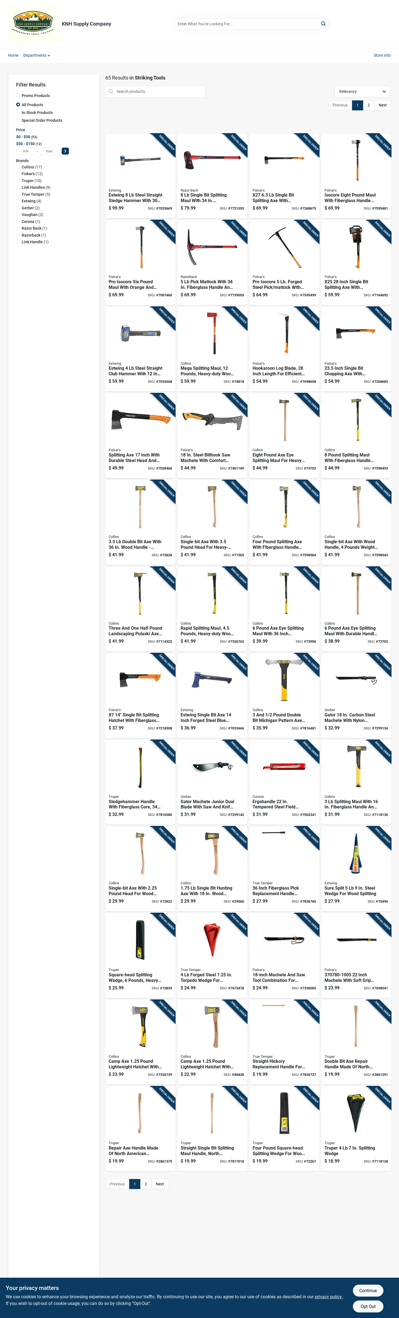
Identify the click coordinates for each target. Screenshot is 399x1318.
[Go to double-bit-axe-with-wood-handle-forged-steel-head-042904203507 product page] (140, 522)
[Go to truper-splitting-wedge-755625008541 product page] (356, 1128)
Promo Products (36, 95)
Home (13, 55)
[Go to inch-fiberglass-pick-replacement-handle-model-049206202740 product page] (284, 868)
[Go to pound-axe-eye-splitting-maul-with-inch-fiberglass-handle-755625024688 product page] (284, 609)
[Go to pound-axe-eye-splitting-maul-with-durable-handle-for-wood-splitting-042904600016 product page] (356, 609)
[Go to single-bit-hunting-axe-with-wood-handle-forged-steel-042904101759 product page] (212, 868)
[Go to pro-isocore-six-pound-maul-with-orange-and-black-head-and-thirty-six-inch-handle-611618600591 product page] (140, 262)
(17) (32, 167)
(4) (31, 201)
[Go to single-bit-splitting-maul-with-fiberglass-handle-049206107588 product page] (212, 176)
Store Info (382, 55)
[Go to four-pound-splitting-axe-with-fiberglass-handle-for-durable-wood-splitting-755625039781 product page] (284, 522)
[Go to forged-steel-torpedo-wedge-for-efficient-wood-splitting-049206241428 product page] (212, 955)
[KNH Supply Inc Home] (33, 24)
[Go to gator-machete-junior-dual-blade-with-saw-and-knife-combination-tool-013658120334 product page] (212, 782)
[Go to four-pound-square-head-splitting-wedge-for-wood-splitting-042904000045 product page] (284, 1128)
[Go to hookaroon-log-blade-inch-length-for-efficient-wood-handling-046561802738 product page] (284, 349)
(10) (32, 180)
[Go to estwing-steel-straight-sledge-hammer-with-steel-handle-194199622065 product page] (140, 176)
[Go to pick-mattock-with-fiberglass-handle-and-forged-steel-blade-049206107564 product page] (212, 262)
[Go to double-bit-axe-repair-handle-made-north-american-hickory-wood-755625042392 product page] (356, 1042)
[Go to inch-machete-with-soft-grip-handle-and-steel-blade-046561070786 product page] (356, 955)
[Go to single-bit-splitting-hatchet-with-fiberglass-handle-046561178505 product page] (140, 695)
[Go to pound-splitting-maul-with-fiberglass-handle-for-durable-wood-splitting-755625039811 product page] (356, 435)
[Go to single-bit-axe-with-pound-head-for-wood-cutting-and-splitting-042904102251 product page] (140, 868)
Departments (34, 55)
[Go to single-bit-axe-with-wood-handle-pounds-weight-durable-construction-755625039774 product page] (356, 522)
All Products (32, 104)
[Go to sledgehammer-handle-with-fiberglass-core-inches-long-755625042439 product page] (140, 782)
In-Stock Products (37, 112)
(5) (36, 194)
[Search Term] (251, 23)
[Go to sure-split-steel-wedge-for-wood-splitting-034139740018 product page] (356, 868)
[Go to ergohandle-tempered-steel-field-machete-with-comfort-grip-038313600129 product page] (284, 782)
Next (383, 105)
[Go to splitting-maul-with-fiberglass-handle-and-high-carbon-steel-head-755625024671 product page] (356, 782)
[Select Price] (65, 151)
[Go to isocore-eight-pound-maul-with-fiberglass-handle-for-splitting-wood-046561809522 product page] (356, 176)
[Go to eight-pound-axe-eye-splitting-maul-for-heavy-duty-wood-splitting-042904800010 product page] (284, 435)
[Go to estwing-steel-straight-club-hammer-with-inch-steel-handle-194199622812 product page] (140, 349)
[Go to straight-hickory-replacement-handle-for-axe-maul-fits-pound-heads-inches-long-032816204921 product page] (284, 1042)
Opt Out (368, 1306)
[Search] (324, 23)
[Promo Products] (18, 95)
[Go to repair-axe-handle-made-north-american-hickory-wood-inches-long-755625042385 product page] (140, 1128)
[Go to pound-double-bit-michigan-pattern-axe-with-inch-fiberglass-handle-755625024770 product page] (284, 695)
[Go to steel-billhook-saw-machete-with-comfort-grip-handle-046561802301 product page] (212, 435)
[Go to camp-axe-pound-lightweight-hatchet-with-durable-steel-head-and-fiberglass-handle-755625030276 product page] (140, 1042)
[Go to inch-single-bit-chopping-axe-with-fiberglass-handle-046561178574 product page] (356, 349)
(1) (31, 221)
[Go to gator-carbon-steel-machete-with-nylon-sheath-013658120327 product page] (356, 695)
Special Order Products (42, 120)
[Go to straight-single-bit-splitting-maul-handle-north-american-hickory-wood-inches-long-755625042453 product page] (212, 1128)
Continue (368, 1290)
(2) (31, 208)
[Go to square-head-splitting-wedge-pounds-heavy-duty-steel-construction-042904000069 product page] (140, 955)
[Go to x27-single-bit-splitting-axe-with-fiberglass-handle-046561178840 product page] (284, 176)
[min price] (26, 151)
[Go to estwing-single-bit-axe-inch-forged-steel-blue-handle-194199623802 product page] (212, 695)
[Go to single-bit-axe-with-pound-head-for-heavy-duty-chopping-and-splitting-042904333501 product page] (212, 522)
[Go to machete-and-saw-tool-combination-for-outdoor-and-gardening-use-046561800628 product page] (284, 955)
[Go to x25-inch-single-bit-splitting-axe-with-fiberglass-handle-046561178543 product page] (356, 262)
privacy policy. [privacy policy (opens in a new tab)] (329, 1296)
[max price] (49, 151)
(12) (32, 174)
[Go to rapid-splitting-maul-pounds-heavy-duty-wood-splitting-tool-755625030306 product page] (212, 609)
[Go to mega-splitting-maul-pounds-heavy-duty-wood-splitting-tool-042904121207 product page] (212, 349)
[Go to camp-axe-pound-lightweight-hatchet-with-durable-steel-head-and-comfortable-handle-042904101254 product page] (212, 1042)
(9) (36, 187)
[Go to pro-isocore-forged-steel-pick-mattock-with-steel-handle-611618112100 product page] (284, 262)
